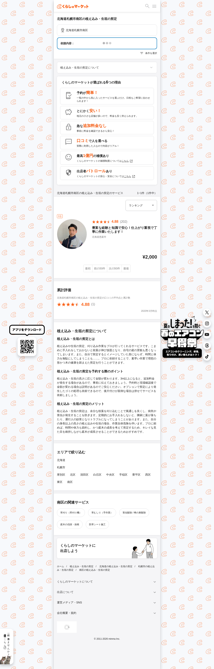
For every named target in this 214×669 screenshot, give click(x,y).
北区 (72, 474)
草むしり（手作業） (102, 512)
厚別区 (61, 474)
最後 (126, 268)
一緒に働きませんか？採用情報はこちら (6, 643)
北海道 (61, 460)
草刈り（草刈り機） (71, 512)
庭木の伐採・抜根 (69, 524)
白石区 (97, 474)
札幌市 (61, 467)
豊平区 (136, 474)
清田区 (84, 474)
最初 (88, 268)
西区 (148, 474)
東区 (59, 481)
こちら (127, 161)
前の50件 (99, 268)
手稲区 (123, 474)
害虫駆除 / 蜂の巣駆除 (134, 512)
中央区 (110, 474)
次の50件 (114, 268)
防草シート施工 (97, 524)
